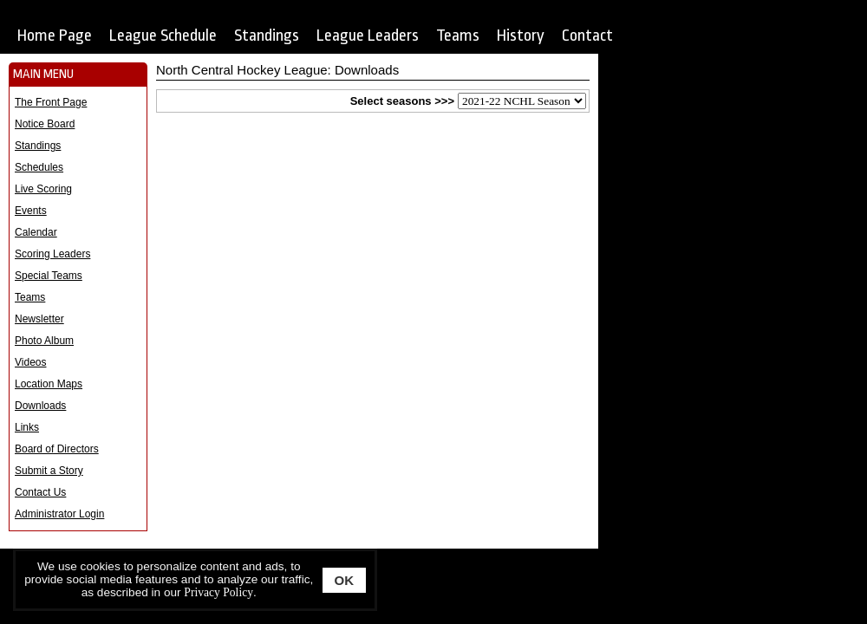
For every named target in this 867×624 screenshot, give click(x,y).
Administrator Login (59, 514)
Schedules (39, 167)
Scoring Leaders (52, 254)
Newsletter (39, 319)
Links (27, 427)
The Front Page (51, 102)
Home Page (54, 35)
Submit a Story (49, 471)
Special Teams (48, 276)
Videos (30, 362)
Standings (266, 35)
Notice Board (45, 124)
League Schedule (163, 35)
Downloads (40, 406)
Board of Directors (57, 449)
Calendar (36, 232)
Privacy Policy (218, 592)
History (520, 35)
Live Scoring (43, 189)
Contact (587, 35)
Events (31, 211)
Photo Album (44, 341)
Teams (457, 35)
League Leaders (367, 35)
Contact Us (40, 492)
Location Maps (48, 384)
